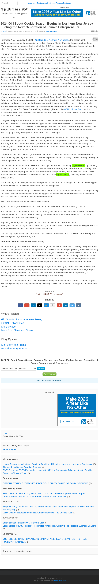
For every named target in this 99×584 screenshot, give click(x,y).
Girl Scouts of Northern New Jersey (52, 40)
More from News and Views (17, 330)
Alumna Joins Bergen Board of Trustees (22, 467)
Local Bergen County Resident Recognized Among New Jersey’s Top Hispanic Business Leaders (49, 526)
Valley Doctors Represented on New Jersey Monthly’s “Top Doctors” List (37, 513)
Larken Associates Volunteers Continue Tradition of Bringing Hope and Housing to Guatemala (48, 464)
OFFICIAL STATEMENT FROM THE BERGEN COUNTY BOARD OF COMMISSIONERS (45, 483)
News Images (9, 449)
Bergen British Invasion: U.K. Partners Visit (23, 523)
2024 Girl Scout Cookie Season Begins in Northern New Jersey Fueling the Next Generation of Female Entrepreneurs (47, 25)
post (4, 31)
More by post (8, 326)
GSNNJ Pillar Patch (73, 109)
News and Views (51, 31)
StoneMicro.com (59, 581)
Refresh (41, 368)
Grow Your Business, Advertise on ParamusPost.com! (49, 3)
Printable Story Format (14, 348)
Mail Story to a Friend (13, 344)
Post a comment (49, 374)
